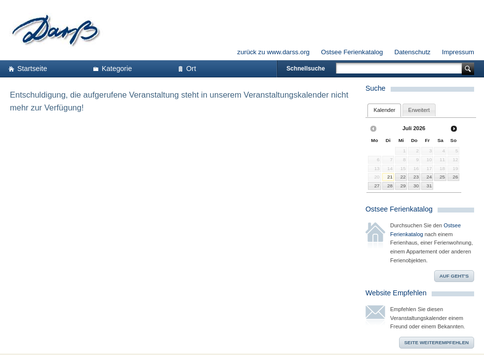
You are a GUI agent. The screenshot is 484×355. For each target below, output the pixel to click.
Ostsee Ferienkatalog (352, 52)
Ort (191, 68)
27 (377, 185)
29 (402, 185)
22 (402, 176)
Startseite (32, 68)
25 (442, 176)
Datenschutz (412, 52)
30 (416, 185)
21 (390, 176)
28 (390, 185)
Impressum (458, 52)
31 (429, 185)
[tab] (384, 110)
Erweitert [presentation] (419, 110)
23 (416, 176)
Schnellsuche (305, 68)
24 (429, 176)
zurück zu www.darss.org (273, 52)
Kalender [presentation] (384, 110)
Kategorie (117, 68)
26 (455, 176)
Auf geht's (454, 276)
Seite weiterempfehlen (436, 342)
